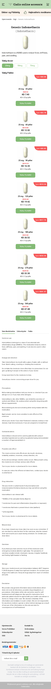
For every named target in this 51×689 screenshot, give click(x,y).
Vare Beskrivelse (8, 331)
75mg (32, 66)
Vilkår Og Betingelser (33, 632)
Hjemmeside (6, 19)
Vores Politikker (8, 629)
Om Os (27, 636)
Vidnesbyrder (21, 331)
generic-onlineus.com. (24, 684)
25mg (7, 66)
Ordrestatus (29, 629)
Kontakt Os (29, 626)
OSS (3, 636)
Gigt (14, 19)
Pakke (30, 331)
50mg (20, 66)
